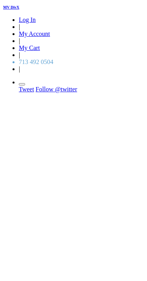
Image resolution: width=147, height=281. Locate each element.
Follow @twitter (56, 89)
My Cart (29, 47)
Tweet (26, 89)
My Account (34, 33)
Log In (27, 19)
